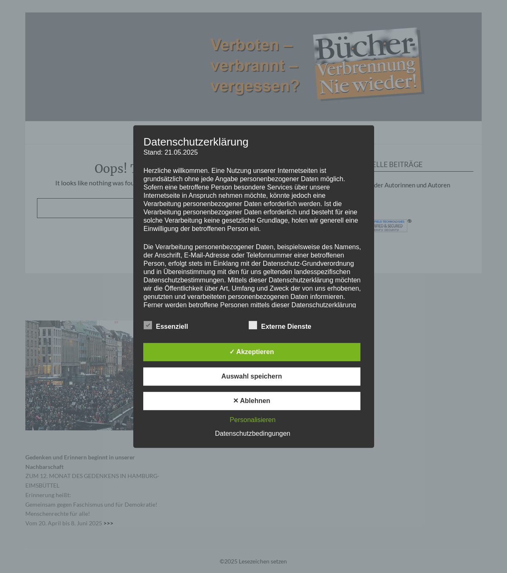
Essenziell (166, 325)
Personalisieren (252, 419)
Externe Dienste (280, 325)
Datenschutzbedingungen (252, 433)
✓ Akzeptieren (251, 351)
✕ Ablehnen (251, 400)
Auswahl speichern (251, 376)
